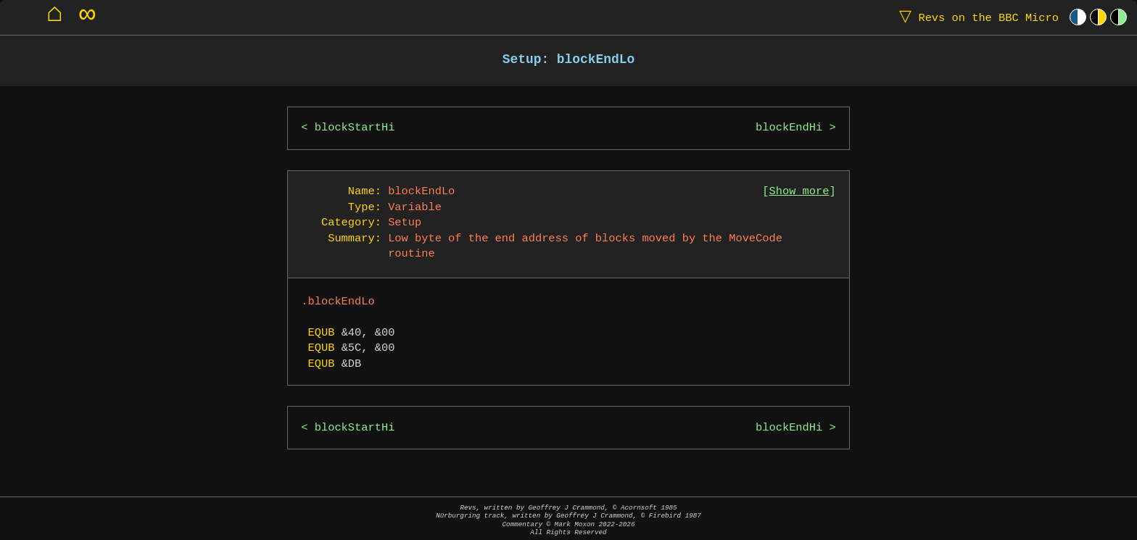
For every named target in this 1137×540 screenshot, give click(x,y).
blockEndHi (789, 128)
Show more (799, 191)
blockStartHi (355, 128)
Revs (976, 17)
